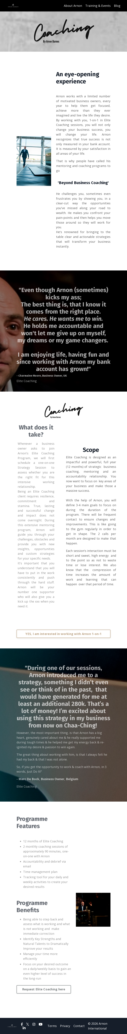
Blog (117, 6)
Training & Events (98, 6)
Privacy (65, 1026)
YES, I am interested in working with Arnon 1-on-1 (63, 634)
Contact (79, 1026)
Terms (52, 1026)
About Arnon (73, 6)
